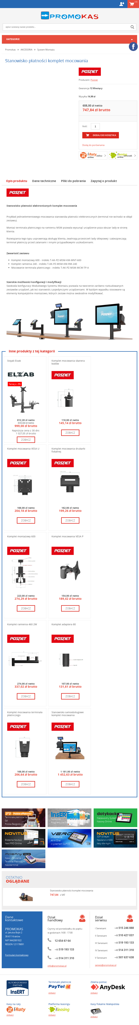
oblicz (99, 155)
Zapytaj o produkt (104, 181)
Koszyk (136, 1)
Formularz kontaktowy (17, 955)
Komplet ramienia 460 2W (22, 624)
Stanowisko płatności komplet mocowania (71, 890)
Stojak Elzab (14, 360)
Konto (121, 4)
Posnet (94, 79)
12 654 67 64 (63, 941)
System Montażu (46, 49)
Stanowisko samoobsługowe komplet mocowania (68, 714)
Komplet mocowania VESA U (23, 448)
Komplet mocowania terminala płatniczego (24, 714)
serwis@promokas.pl (105, 965)
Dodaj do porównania (93, 145)
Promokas (69, 15)
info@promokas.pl (57, 965)
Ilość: (84, 126)
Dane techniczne (44, 181)
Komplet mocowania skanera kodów (68, 362)
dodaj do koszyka (104, 135)
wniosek (128, 155)
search (132, 27)
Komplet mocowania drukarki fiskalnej (68, 450)
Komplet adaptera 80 (64, 624)
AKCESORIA (26, 49)
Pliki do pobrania (73, 181)
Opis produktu (16, 181)
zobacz (26, 439)
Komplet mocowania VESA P (67, 536)
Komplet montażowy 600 (21, 536)
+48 (64, 949)
